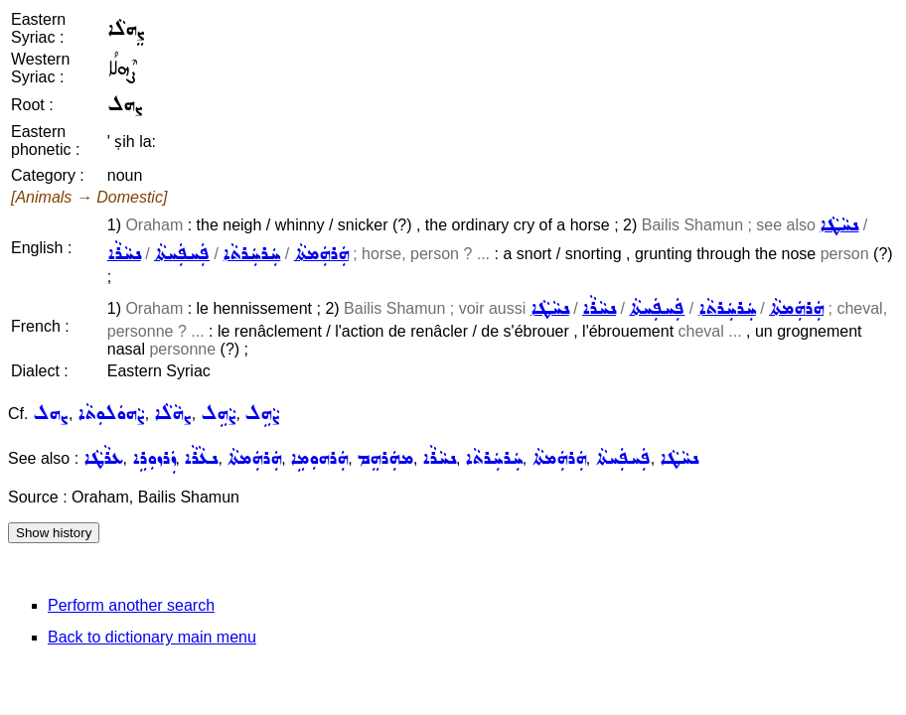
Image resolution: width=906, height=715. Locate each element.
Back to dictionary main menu (152, 637)
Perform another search (131, 605)
